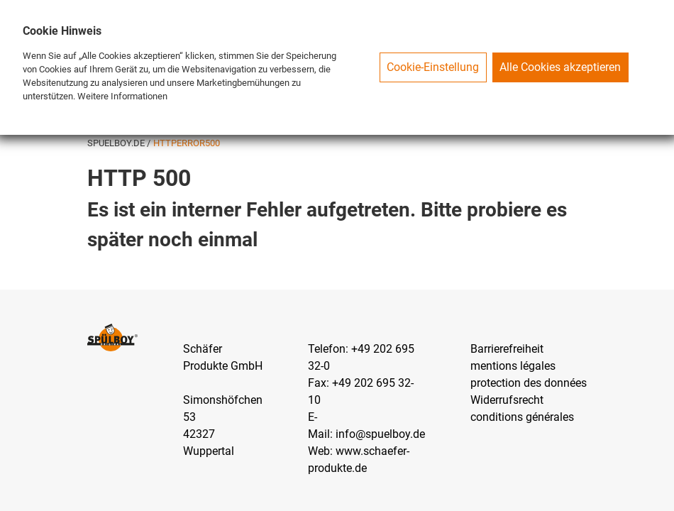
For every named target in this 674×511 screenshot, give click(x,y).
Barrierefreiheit (506, 349)
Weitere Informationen (122, 96)
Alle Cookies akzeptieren (560, 67)
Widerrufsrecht (506, 400)
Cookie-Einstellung (433, 67)
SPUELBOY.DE (117, 143)
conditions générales (522, 417)
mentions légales (513, 366)
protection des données (528, 383)
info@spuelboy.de (380, 434)
